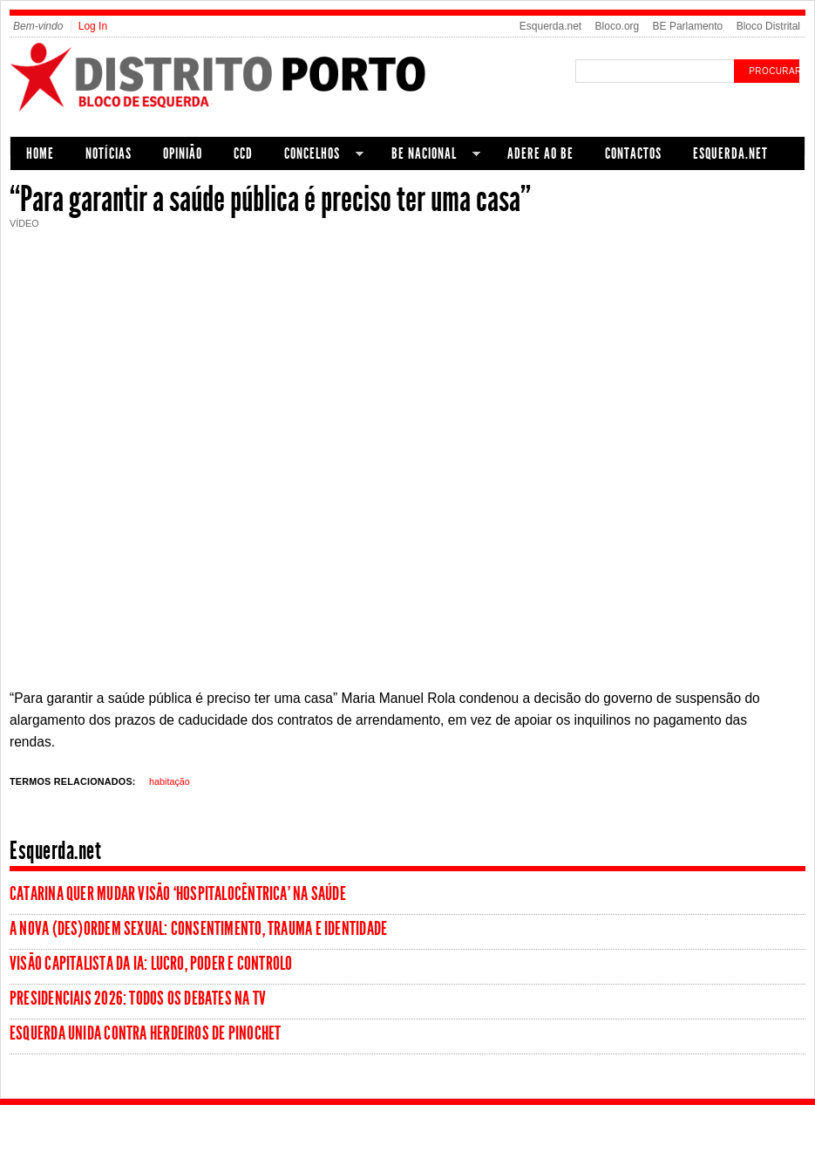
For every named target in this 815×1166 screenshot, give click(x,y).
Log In (92, 26)
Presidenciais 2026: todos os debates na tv (138, 998)
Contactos (633, 153)
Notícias (108, 153)
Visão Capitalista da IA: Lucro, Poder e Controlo (151, 963)
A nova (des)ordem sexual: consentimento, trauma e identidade (198, 928)
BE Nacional (428, 155)
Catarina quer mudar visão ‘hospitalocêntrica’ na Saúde (178, 894)
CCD (243, 153)
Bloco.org (617, 26)
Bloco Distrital (768, 26)
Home (40, 153)
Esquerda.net (550, 26)
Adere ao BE (540, 153)
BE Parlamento (688, 26)
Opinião (182, 153)
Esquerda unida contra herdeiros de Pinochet (145, 1033)
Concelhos (315, 155)
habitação (169, 781)
